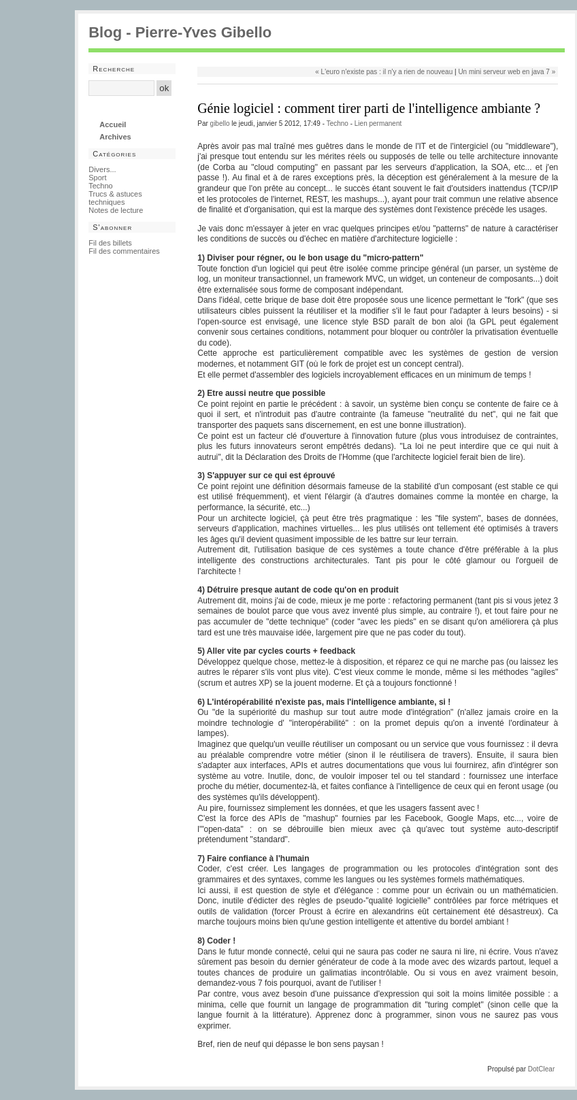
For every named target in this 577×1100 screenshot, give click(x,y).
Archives (115, 137)
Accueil (112, 124)
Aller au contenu (112, 56)
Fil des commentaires (124, 251)
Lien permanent (378, 123)
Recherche (114, 69)
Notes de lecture (115, 210)
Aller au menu (164, 56)
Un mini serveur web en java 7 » (506, 72)
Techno (337, 123)
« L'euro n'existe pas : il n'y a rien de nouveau (383, 72)
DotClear (541, 1069)
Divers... (102, 169)
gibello (220, 123)
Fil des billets (110, 243)
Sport (97, 177)
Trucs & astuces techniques (115, 198)
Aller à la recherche (219, 56)
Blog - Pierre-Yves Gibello (179, 32)
